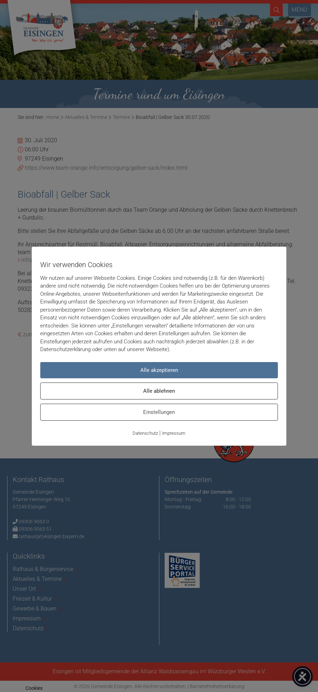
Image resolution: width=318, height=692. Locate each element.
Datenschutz (145, 433)
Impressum (173, 433)
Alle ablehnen (159, 391)
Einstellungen (159, 412)
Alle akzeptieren (159, 370)
